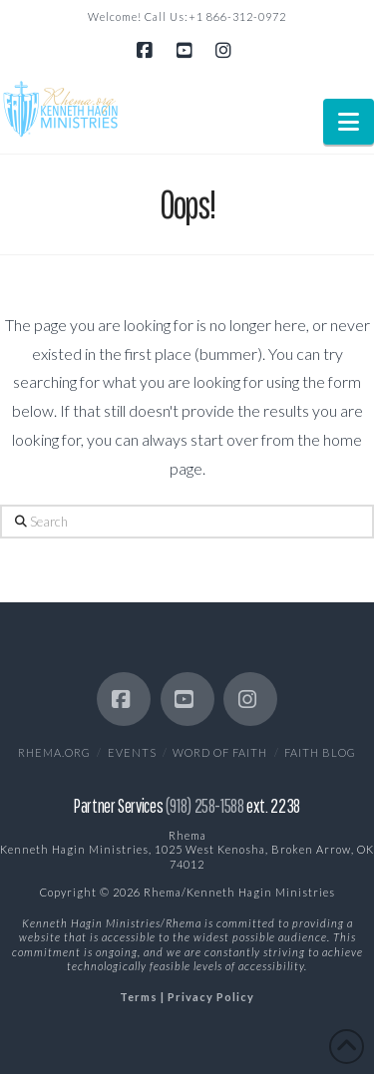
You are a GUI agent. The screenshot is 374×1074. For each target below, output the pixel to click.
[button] (348, 122)
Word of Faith (220, 752)
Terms (139, 996)
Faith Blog (320, 752)
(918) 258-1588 (205, 806)
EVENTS (132, 752)
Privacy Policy (211, 996)
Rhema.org (54, 752)
